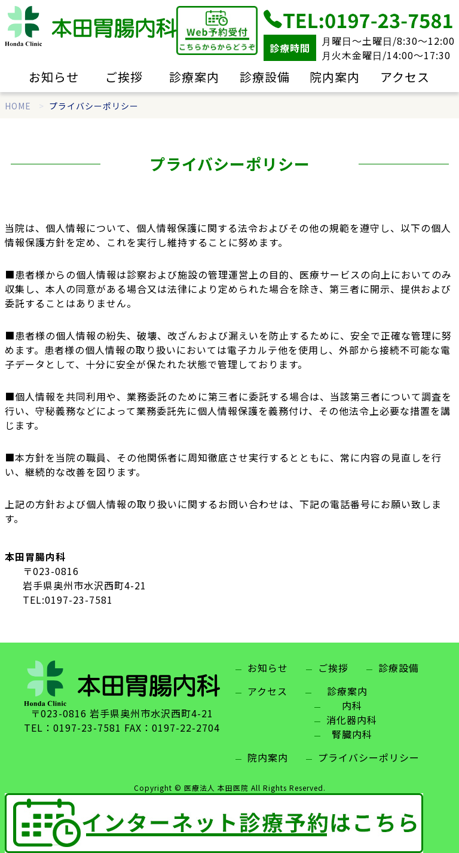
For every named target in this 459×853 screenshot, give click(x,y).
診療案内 (194, 76)
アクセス (405, 76)
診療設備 (265, 76)
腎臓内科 (352, 734)
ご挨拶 (124, 76)
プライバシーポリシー (369, 757)
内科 (352, 705)
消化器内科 (351, 720)
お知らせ (54, 76)
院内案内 (335, 76)
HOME (18, 106)
